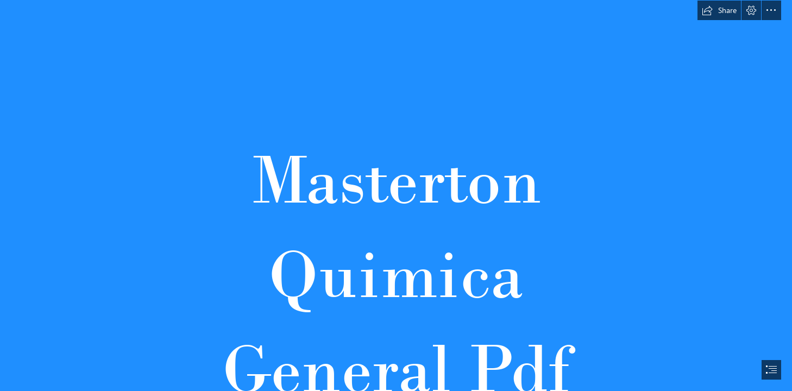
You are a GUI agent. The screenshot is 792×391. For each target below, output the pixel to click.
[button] (719, 10)
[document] (396, 195)
